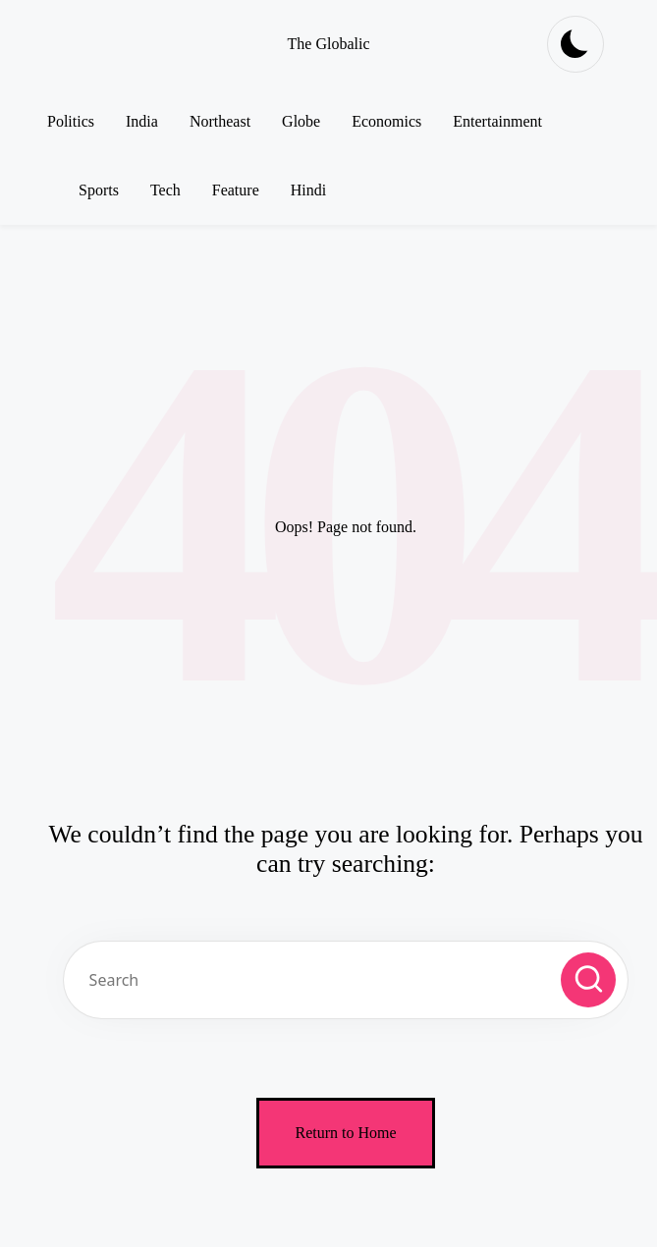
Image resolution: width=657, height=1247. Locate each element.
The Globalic (329, 43)
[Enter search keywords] (346, 980)
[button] (588, 979)
